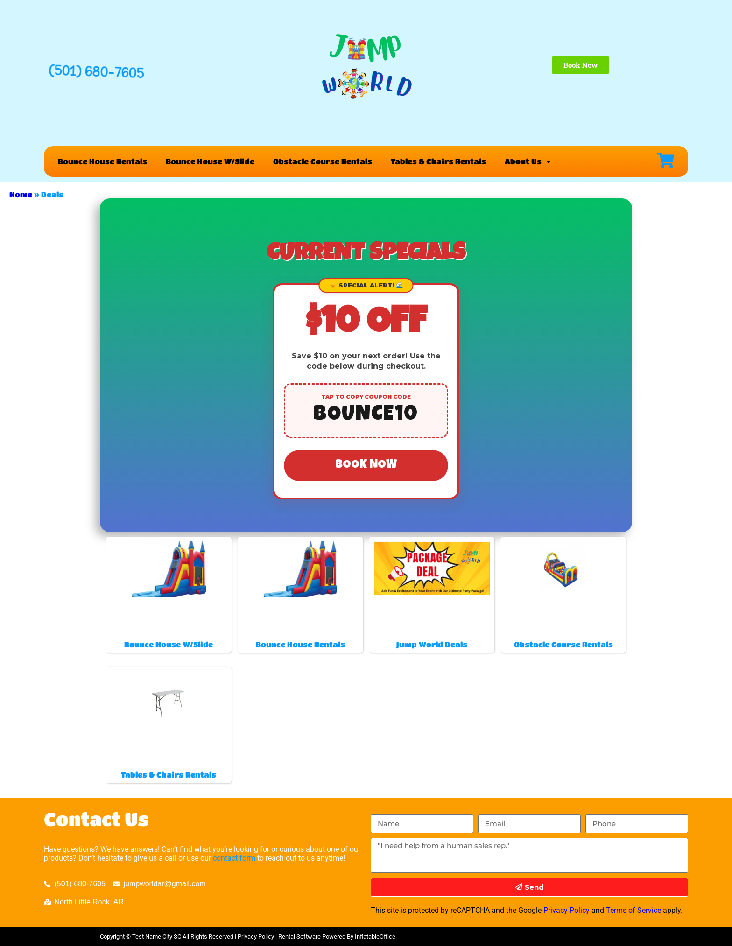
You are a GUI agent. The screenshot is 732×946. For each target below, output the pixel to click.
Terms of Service (633, 910)
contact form (234, 858)
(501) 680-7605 (96, 72)
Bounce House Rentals (102, 161)
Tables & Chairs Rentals (438, 161)
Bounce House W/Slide (210, 161)
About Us (528, 161)
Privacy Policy (566, 910)
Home (20, 194)
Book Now (366, 465)
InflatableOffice (375, 936)
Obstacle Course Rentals (322, 161)
